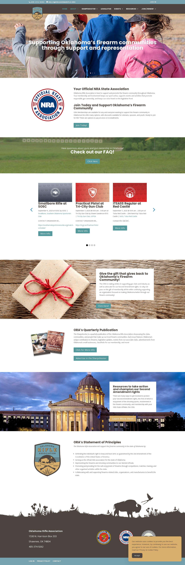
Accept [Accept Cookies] (137, 555)
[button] (87, 245)
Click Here (92, 161)
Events (117, 9)
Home (64, 9)
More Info (45, 233)
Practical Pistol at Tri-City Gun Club (90, 205)
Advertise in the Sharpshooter (91, 358)
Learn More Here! (122, 418)
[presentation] (31, 209)
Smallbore (42, 213)
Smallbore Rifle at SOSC (52, 205)
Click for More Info (85, 349)
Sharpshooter (88, 9)
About (73, 9)
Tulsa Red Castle (130, 216)
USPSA (93, 216)
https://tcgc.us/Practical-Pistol (87, 225)
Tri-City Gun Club (83, 216)
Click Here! (103, 305)
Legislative (106, 9)
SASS (121, 216)
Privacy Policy (43, 561)
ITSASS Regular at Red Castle (127, 205)
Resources (131, 9)
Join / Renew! (147, 9)
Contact (57, 561)
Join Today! (81, 125)
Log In (153, 2)
